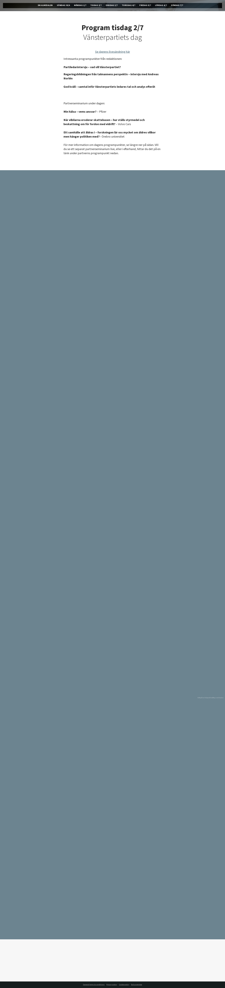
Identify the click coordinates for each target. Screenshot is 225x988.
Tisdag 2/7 (96, 5)
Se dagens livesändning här (112, 52)
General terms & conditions (94, 985)
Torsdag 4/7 (128, 5)
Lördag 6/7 (161, 5)
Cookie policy (124, 985)
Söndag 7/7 (177, 5)
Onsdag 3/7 (112, 5)
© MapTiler (201, 698)
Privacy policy (111, 985)
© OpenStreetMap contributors (214, 698)
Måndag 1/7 (80, 5)
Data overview (136, 985)
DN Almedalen (45, 5)
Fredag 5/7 (145, 5)
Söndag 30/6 (63, 5)
